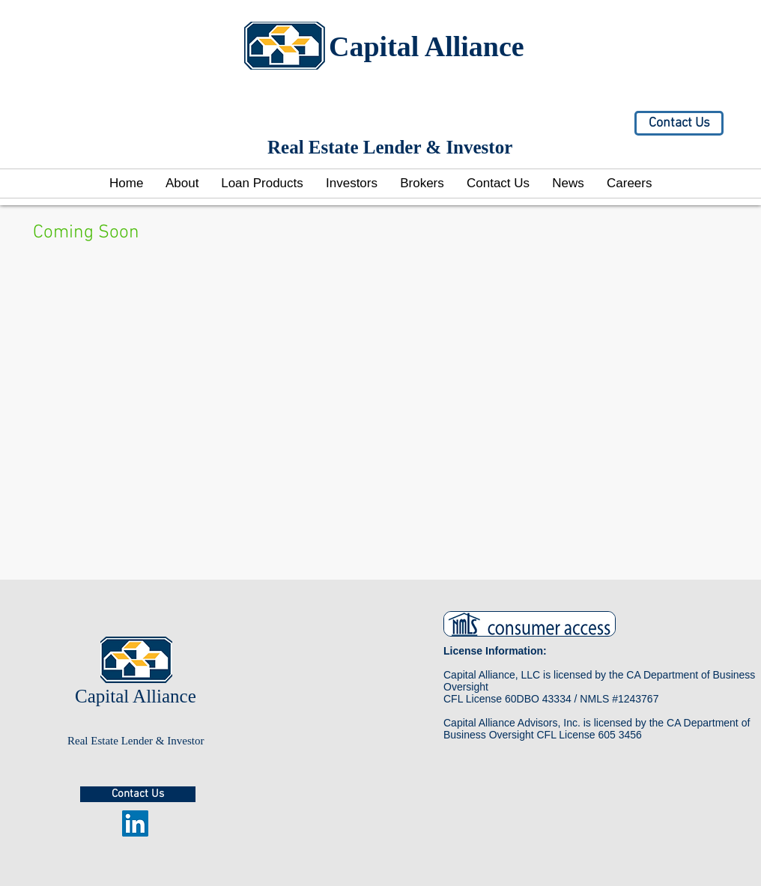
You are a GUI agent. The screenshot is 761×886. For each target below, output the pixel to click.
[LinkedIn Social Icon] (135, 823)
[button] (352, 183)
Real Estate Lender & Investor (135, 741)
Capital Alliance (426, 46)
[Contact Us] (679, 123)
